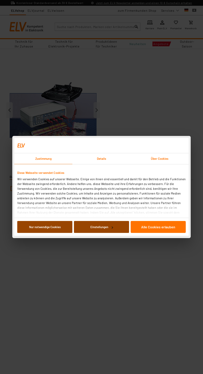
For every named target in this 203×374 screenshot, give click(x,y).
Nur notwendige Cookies (45, 227)
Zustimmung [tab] (43, 158)
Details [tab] (101, 158)
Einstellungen (101, 227)
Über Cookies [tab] (159, 158)
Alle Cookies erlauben (158, 227)
